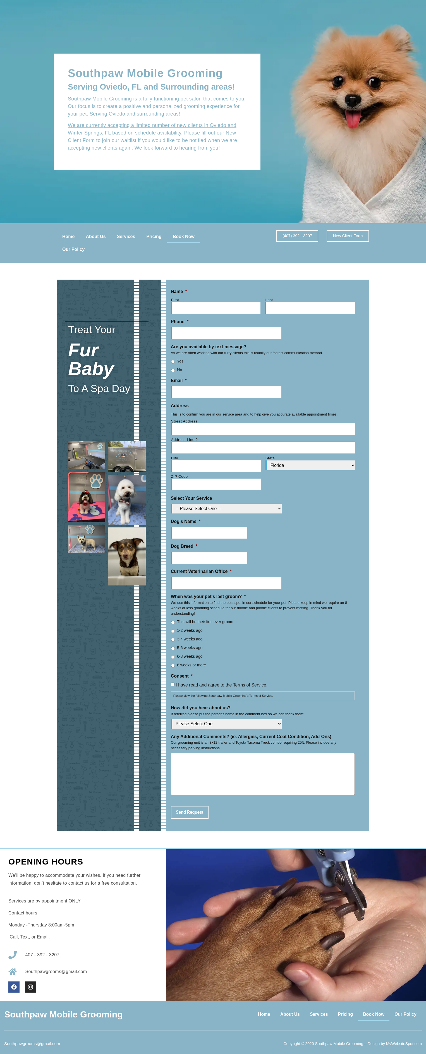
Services (126, 236)
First (175, 300)
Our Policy (73, 249)
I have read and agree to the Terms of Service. (221, 680)
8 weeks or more (191, 660)
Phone (179, 321)
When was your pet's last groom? (208, 591)
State (270, 455)
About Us (96, 236)
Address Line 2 (184, 438)
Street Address (184, 420)
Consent (182, 671)
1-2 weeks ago (189, 625)
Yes (180, 360)
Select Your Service (191, 494)
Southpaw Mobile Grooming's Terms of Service (240, 691)
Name (179, 291)
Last (269, 300)
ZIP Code (179, 473)
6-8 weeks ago (189, 651)
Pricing (153, 236)
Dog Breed (184, 542)
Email (179, 379)
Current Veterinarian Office (201, 567)
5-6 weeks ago (189, 643)
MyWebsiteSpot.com (404, 1040)
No (179, 369)
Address (180, 404)
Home (68, 236)
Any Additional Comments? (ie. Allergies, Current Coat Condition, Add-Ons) (251, 731)
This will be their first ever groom (205, 617)
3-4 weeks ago (189, 634)
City (174, 455)
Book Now (184, 236)
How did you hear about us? (201, 703)
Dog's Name (185, 517)
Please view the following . (223, 691)
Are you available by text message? (208, 345)
